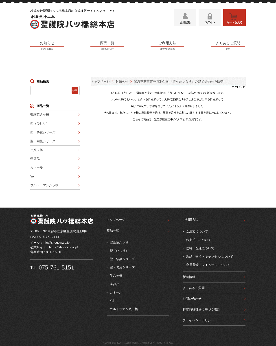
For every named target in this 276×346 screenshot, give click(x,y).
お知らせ (122, 81)
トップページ (100, 81)
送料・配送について (200, 247)
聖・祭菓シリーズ (42, 132)
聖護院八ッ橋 (39, 114)
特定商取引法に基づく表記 (201, 309)
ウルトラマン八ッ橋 (44, 184)
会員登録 (185, 24)
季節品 (35, 158)
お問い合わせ (192, 298)
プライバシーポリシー (198, 319)
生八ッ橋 (36, 149)
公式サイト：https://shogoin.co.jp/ (54, 246)
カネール (36, 167)
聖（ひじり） (39, 123)
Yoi (32, 175)
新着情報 (189, 276)
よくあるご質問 (194, 287)
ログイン (209, 24)
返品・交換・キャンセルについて (209, 256)
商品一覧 (113, 230)
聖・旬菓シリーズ (42, 140)
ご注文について (197, 230)
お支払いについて (198, 239)
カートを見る (234, 24)
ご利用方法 (190, 219)
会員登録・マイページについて (208, 264)
